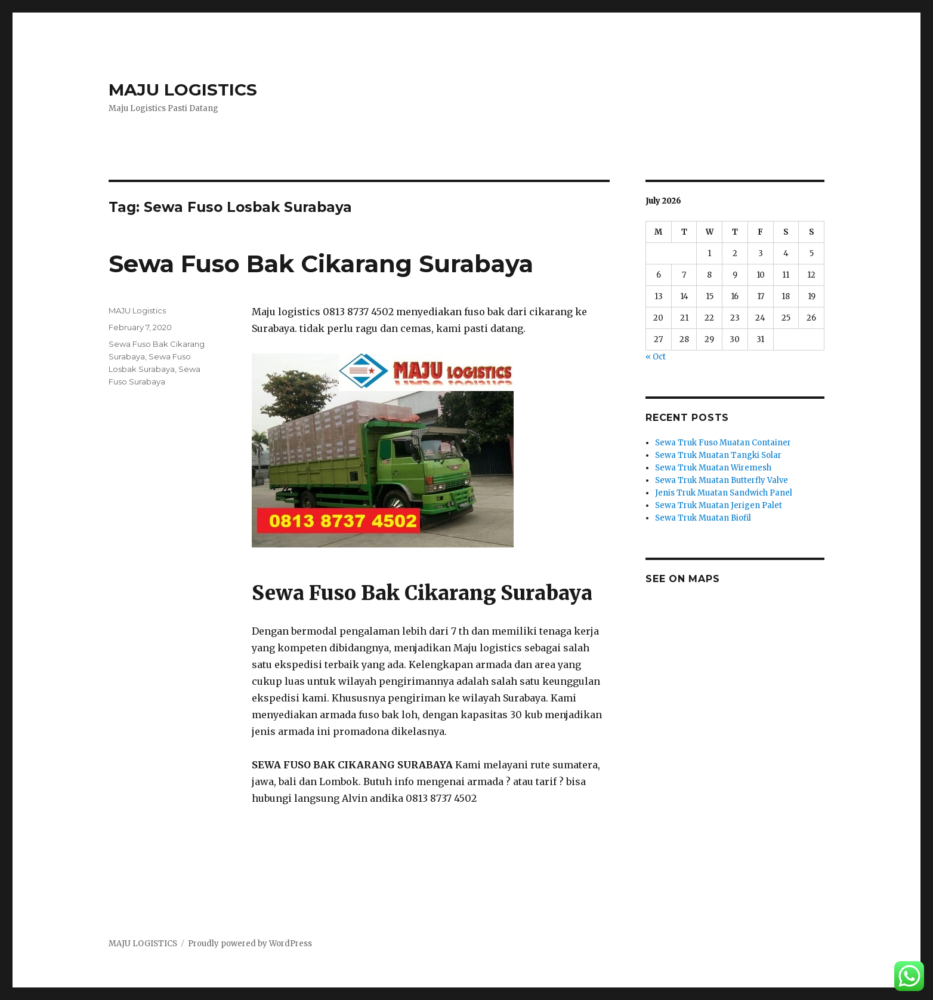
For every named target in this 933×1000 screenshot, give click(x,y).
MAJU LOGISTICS (183, 89)
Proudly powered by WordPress (250, 944)
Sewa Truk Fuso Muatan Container (723, 443)
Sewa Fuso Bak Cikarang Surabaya (321, 263)
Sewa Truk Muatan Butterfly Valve (721, 480)
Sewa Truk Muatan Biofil (703, 518)
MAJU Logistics (137, 310)
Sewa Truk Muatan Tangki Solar (718, 455)
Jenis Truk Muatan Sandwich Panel (723, 493)
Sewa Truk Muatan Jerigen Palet (718, 505)
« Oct (655, 357)
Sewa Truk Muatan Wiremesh (713, 468)
